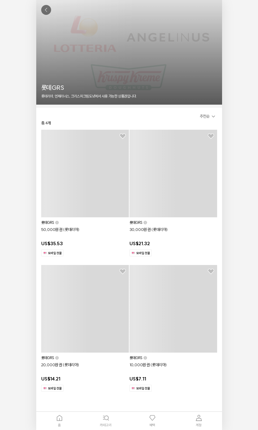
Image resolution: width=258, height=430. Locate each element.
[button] (208, 116)
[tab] (59, 421)
